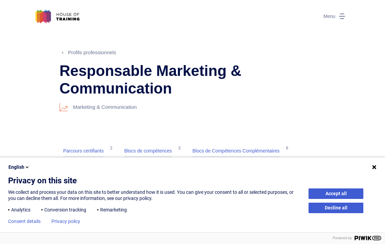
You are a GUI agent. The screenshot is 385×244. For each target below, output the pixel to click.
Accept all (336, 193)
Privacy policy (65, 221)
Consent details (24, 221)
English (19, 167)
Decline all (336, 207)
